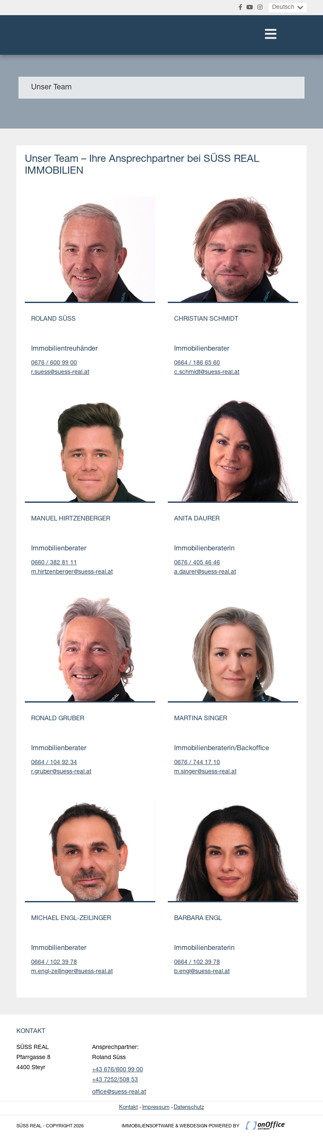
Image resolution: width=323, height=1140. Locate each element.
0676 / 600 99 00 (54, 363)
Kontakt (128, 1107)
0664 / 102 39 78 (54, 963)
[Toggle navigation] (270, 35)
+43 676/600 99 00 (117, 1070)
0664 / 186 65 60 (197, 363)
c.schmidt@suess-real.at (206, 373)
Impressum (155, 1107)
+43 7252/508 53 (115, 1080)
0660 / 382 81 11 (54, 563)
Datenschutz (189, 1107)
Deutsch (283, 8)
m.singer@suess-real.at (205, 772)
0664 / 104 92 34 (54, 763)
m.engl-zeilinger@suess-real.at (72, 972)
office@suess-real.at (119, 1092)
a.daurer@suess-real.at (205, 572)
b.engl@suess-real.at (202, 972)
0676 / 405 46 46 (197, 563)
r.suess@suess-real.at (60, 373)
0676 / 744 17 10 (197, 763)
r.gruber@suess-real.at (61, 772)
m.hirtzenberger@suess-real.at (72, 572)
